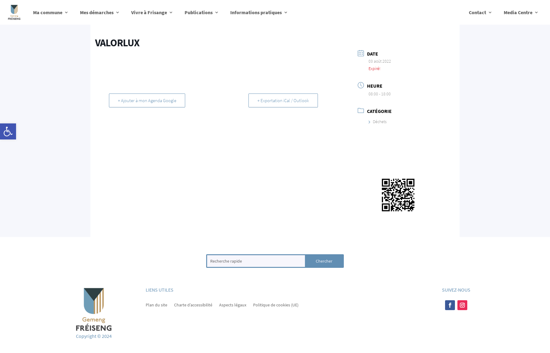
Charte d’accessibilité (193, 304)
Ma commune (47, 12)
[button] (8, 131)
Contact (477, 12)
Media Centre (518, 12)
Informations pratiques (256, 12)
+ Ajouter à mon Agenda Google (147, 100)
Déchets (378, 121)
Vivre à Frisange (149, 12)
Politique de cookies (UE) (275, 304)
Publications (199, 12)
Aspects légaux (232, 304)
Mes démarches (97, 12)
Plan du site (156, 304)
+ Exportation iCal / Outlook (283, 100)
